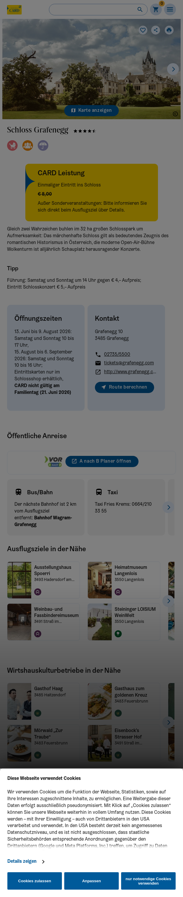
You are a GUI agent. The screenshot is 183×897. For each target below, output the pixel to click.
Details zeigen (22, 861)
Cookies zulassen (34, 881)
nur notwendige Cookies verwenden (148, 881)
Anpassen (91, 881)
